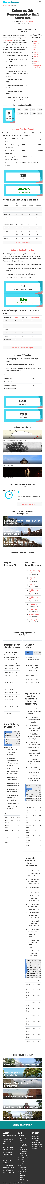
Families (22, 1157)
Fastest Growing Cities (22, 1161)
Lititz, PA (32, 585)
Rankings (36, 61)
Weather (36, 54)
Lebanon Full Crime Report (22, 243)
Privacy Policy (37, 1144)
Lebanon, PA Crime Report (22, 129)
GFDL (26, 440)
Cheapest (23, 1139)
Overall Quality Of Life (36, 43)
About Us (36, 1136)
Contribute (36, 1142)
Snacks (11, 2)
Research (23, 1171)
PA (9, 5)
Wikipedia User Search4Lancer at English (15, 440)
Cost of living (37, 52)
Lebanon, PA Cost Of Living (22, 250)
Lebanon (16, 317)
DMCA (35, 1148)
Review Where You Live (29, 504)
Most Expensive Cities (23, 1167)
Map (34, 63)
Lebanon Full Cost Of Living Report (22, 347)
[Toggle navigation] (40, 2)
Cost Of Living (30, 21)
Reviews (36, 59)
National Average (35, 317)
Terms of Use (37, 1146)
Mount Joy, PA (34, 615)
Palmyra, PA (33, 604)
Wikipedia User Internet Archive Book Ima (15, 452)
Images (35, 56)
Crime (23, 21)
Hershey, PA (33, 620)
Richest (22, 1180)
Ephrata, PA (33, 609)
